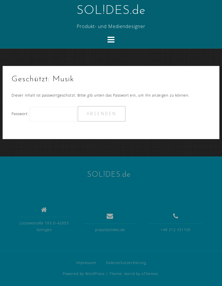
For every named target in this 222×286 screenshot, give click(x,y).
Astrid (129, 273)
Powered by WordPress (84, 273)
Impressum (86, 262)
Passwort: (44, 113)
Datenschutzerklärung (126, 262)
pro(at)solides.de (110, 229)
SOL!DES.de (111, 11)
